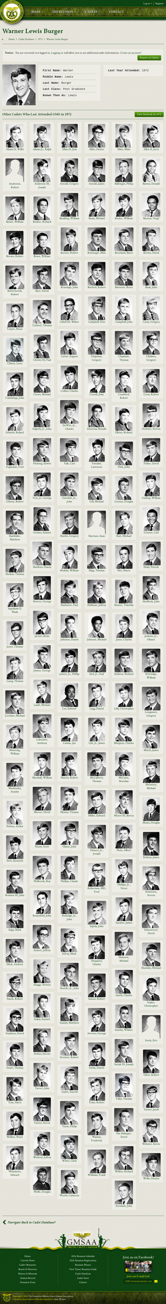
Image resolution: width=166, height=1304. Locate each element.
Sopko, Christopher (151, 1004)
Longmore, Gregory (151, 713)
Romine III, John (14, 895)
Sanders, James (124, 923)
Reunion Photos (83, 1265)
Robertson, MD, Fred (96, 890)
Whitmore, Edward (14, 1173)
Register (159, 3)
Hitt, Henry (123, 570)
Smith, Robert (15, 999)
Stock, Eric (151, 1040)
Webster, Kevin (151, 1144)
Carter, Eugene (69, 356)
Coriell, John (97, 394)
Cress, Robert (151, 394)
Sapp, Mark (14, 930)
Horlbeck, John (151, 601)
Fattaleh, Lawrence (96, 465)
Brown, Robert (14, 256)
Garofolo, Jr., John (69, 499)
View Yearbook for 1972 (149, 114)
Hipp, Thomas (96, 570)
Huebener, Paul (69, 605)
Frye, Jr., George (42, 498)
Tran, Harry (14, 1102)
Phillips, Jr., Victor (124, 886)
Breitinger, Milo (96, 253)
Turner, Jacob (151, 1109)
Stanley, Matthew (69, 1023)
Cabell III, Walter (69, 322)
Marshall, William (42, 777)
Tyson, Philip (69, 1126)
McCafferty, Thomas (96, 779)
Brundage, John (69, 287)
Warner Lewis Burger (57, 39)
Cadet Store (83, 1278)
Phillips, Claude (69, 881)
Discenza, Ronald (96, 429)
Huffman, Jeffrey (96, 605)
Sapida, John (97, 926)
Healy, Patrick (151, 567)
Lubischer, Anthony (42, 741)
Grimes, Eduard (42, 532)
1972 (40, 39)
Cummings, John (14, 398)
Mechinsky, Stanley (14, 789)
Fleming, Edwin (42, 463)
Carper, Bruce (15, 329)
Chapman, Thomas (123, 358)
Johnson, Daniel (69, 639)
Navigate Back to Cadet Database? (29, 1222)
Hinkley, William (69, 570)
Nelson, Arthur (14, 826)
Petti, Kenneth (15, 861)
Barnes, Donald (151, 183)
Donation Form (27, 1282)
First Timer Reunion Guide (83, 1269)
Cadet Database (26, 39)
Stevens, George (96, 1033)
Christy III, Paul (42, 360)
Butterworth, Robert (14, 292)
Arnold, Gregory (69, 183)
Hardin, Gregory (69, 536)
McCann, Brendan (124, 779)
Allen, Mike (123, 149)
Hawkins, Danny (42, 567)
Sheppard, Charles (96, 962)
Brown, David (151, 253)
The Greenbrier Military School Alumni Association (50, 1296)
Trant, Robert (96, 1102)
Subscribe (155, 1281)
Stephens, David (15, 1033)
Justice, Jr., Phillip (69, 674)
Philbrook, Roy (42, 881)
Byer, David (42, 291)
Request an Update (149, 57)
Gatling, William (151, 498)
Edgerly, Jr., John (42, 429)
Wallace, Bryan (15, 1137)
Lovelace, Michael (15, 715)
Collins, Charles (69, 391)
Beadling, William (69, 218)
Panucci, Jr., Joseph (96, 851)
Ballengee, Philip (124, 183)
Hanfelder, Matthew (15, 537)
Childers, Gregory (151, 358)
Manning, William (14, 751)
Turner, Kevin (42, 1123)
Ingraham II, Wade (15, 610)
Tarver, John (42, 1088)
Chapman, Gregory (96, 358)
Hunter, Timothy (123, 605)
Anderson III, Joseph (42, 185)
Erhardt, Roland (15, 432)
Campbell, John (123, 322)
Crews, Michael (42, 394)
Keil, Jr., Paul (96, 674)
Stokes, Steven (42, 1054)
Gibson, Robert (15, 501)
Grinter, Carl (151, 532)
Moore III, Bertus (124, 815)
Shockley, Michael (151, 968)
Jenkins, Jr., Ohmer (151, 637)
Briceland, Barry (124, 253)
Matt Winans (60, 1299)
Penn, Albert (124, 850)
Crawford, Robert (124, 396)
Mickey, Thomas (69, 812)
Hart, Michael (123, 536)
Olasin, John (69, 846)
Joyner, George (42, 670)
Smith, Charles (124, 995)
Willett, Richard (124, 1171)
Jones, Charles (124, 639)
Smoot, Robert (96, 999)
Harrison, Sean (96, 536)
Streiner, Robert (69, 1057)
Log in (147, 3)
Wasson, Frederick (96, 1138)
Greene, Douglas (124, 501)
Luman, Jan (69, 743)
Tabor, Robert (151, 1075)
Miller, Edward (96, 815)
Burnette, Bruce (124, 287)
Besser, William (14, 222)
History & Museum (27, 1273)
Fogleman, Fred (15, 467)
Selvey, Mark (69, 954)
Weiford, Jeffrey (42, 1157)
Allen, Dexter (96, 149)
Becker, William (124, 218)
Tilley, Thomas (124, 1099)
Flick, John (124, 467)
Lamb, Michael (42, 705)
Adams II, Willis (15, 149)
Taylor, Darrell (69, 1092)
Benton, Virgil (151, 218)
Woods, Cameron (69, 1195)
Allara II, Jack (69, 149)
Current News (28, 1260)
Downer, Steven (151, 429)
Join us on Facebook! (138, 1257)
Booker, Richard (42, 222)
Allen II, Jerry (151, 149)
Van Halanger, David (124, 1135)
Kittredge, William (151, 675)
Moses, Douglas (151, 822)
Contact (83, 1282)
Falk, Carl (69, 463)
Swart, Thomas (14, 1068)
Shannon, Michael (123, 958)
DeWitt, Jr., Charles (69, 427)
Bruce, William (42, 256)
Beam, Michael (97, 218)
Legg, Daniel (97, 708)
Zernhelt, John (124, 1206)
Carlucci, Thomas (42, 325)
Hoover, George (42, 601)
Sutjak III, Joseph (123, 1064)
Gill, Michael (97, 501)
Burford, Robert (97, 287)
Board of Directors (27, 1269)
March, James (151, 750)
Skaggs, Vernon (42, 984)
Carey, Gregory (151, 322)
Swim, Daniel (96, 1068)
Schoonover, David (151, 931)
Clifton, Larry (15, 363)
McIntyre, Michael (151, 786)
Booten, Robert (69, 253)
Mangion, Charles (124, 743)
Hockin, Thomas (15, 574)
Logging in (57, 53)
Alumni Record (27, 1278)
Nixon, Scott (42, 846)
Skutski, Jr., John (69, 988)
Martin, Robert (69, 777)
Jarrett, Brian (42, 636)
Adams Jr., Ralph (42, 149)
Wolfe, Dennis (151, 1178)
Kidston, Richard (123, 674)
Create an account (130, 53)
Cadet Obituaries (27, 1265)
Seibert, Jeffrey (42, 950)
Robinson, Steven (151, 893)
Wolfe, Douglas (42, 1192)
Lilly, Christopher (124, 708)
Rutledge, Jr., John (69, 917)
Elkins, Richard (123, 432)
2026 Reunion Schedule (83, 1256)
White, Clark (69, 1161)
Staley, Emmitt (42, 1019)
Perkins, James (151, 857)
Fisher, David (151, 463)
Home (12, 39)
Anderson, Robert (15, 185)
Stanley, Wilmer (124, 1030)
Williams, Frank (97, 1175)
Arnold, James (96, 183)
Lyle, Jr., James (97, 743)
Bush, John (151, 287)
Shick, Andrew (14, 964)
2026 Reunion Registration (83, 1260)
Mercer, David (42, 812)
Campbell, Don (96, 322)
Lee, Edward (69, 708)
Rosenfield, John (42, 915)
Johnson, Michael (96, 639)
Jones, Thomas (15, 646)
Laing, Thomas (15, 681)
